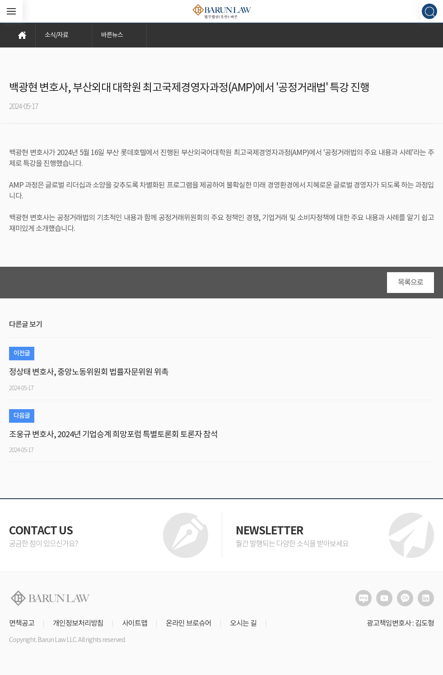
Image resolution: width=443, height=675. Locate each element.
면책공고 (21, 623)
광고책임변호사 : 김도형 (400, 623)
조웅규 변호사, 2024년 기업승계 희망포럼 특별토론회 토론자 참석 (113, 434)
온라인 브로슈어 (188, 623)
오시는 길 (243, 623)
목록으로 (410, 282)
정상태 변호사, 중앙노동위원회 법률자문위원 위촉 (88, 372)
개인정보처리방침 (78, 623)
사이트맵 (134, 623)
